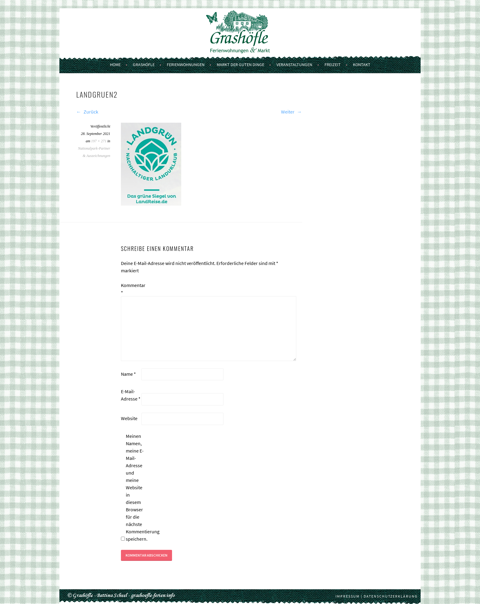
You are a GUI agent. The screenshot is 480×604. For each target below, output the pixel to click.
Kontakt (361, 64)
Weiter (291, 112)
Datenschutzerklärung (391, 596)
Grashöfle (144, 64)
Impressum (348, 596)
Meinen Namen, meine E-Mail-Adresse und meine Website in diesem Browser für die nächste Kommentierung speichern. (135, 487)
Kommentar (131, 289)
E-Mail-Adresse (131, 395)
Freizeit (332, 64)
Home (115, 64)
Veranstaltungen (294, 64)
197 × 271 (99, 141)
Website (129, 418)
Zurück (87, 112)
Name (128, 374)
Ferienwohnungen (185, 64)
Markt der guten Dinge (240, 64)
